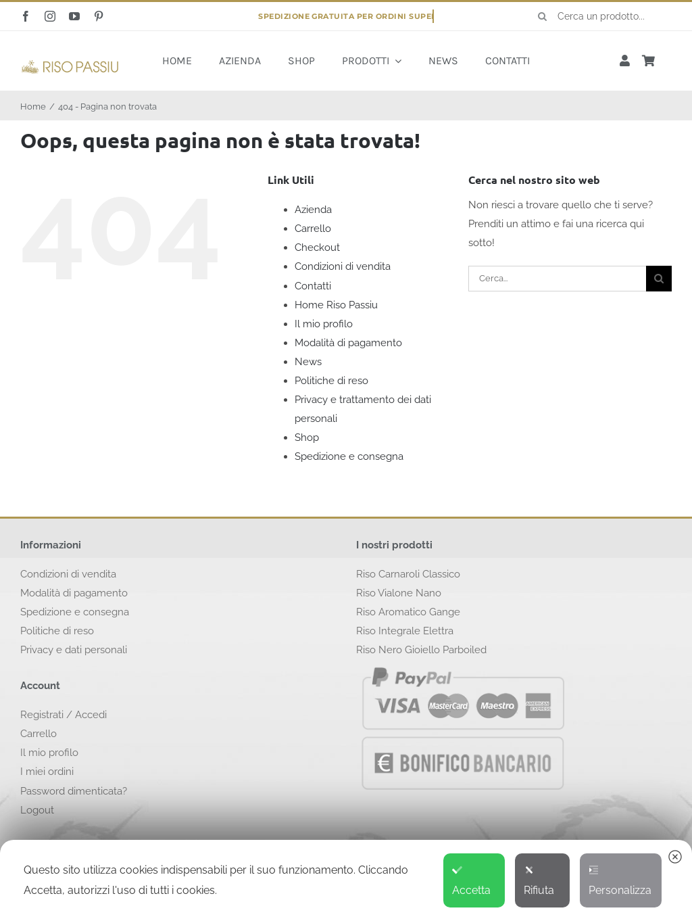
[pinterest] (98, 16)
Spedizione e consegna (349, 456)
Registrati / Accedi (63, 715)
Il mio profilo (324, 324)
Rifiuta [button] (539, 881)
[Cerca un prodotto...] (600, 16)
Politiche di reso (331, 381)
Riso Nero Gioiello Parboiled (421, 650)
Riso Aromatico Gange (408, 612)
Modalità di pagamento (348, 343)
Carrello (313, 228)
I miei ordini (47, 771)
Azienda (313, 210)
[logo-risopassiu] (70, 63)
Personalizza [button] (620, 881)
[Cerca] (542, 16)
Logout (37, 810)
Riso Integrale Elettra (404, 631)
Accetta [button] (471, 881)
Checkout (317, 247)
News (308, 362)
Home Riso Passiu (336, 305)
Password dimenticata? (73, 791)
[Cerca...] (557, 278)
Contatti (313, 286)
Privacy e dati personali (73, 650)
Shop (307, 437)
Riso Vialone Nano (398, 593)
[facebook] (25, 16)
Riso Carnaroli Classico (408, 574)
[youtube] (74, 16)
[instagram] (50, 16)
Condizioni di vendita (343, 266)
